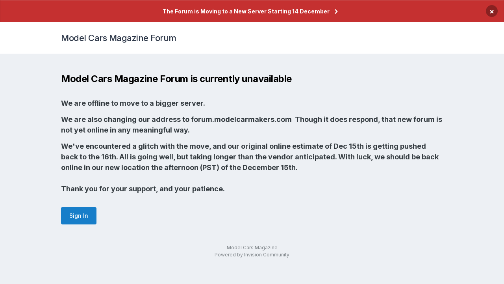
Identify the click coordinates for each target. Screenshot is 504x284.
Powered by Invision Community (252, 255)
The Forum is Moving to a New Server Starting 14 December (246, 11)
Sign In (78, 215)
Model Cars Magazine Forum (118, 38)
